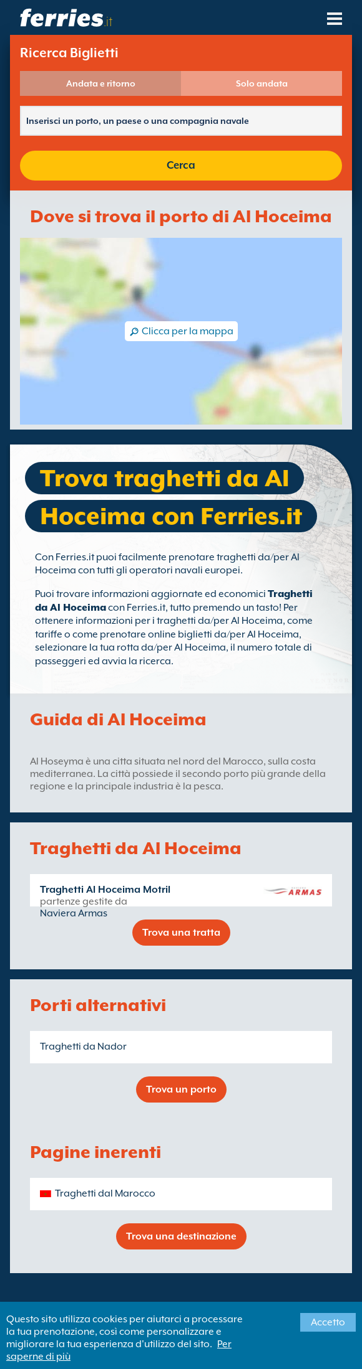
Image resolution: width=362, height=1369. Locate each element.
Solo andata (262, 83)
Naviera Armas (73, 913)
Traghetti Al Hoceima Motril (105, 889)
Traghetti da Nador (83, 1046)
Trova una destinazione (181, 1236)
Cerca (181, 165)
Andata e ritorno (100, 83)
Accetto (328, 1322)
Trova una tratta (181, 932)
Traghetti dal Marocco (105, 1193)
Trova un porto (181, 1089)
